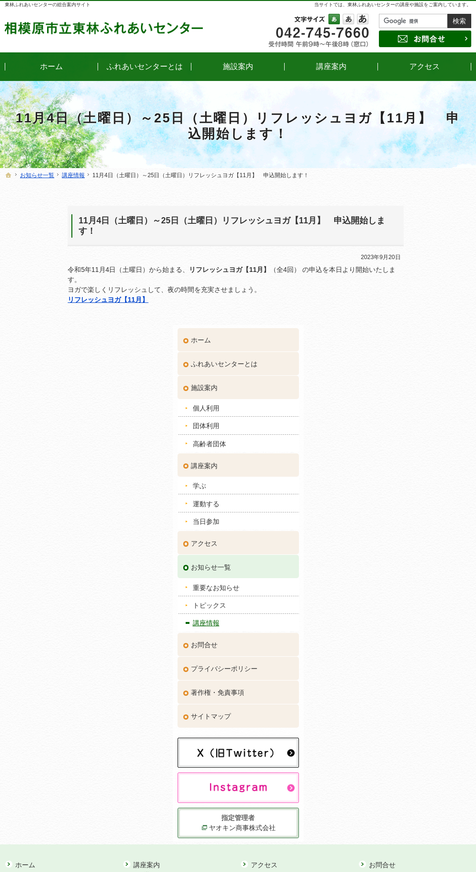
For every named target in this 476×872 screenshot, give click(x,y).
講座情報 (383, 478)
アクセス (381, 398)
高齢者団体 (387, 298)
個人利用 (383, 263)
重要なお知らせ (393, 442)
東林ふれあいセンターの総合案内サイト (47, 4)
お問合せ (381, 499)
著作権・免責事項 (395, 547)
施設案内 (381, 243)
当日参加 (383, 376)
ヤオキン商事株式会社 (417, 680)
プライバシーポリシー (401, 523)
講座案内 (381, 320)
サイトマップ (388, 571)
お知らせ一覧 (388, 422)
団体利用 (383, 281)
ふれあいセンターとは (401, 219)
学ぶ (377, 341)
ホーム (378, 195)
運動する (383, 358)
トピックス (387, 460)
